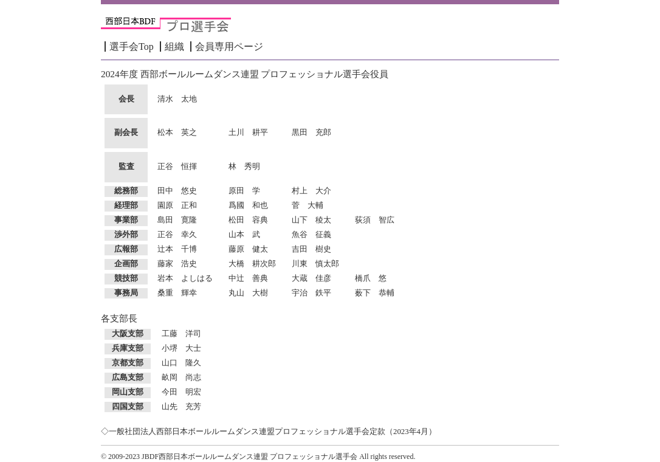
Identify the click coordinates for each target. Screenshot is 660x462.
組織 (174, 46)
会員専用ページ (229, 46)
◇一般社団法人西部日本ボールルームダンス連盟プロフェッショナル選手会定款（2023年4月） (268, 431)
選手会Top (131, 46)
